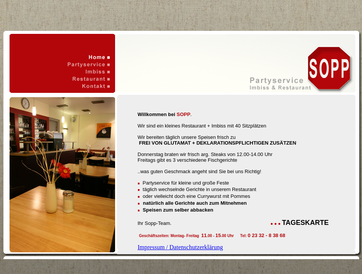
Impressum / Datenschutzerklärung (180, 247)
